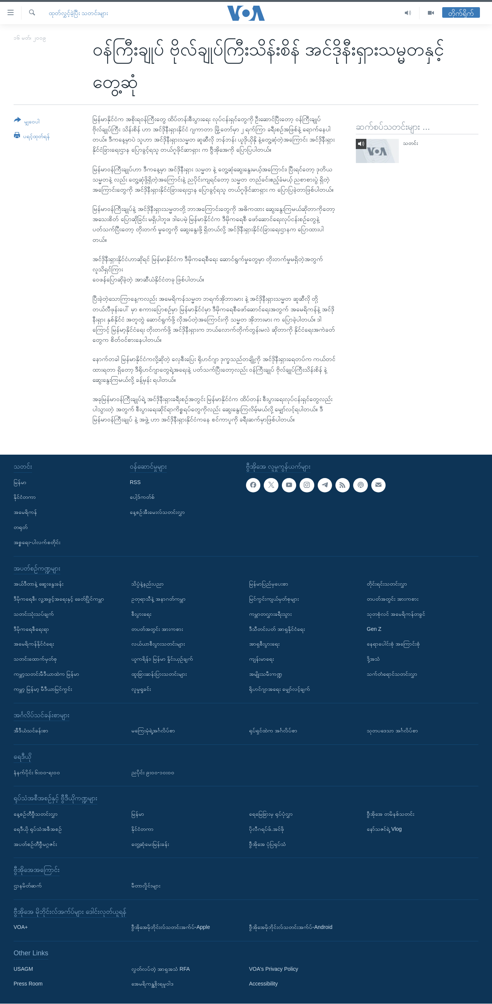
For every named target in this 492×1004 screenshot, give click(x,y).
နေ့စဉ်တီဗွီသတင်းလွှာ (36, 814)
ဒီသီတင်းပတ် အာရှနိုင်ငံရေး (277, 629)
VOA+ (21, 927)
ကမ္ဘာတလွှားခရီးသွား (270, 614)
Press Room (28, 984)
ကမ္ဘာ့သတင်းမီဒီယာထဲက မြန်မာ (46, 674)
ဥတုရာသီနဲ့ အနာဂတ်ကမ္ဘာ (158, 599)
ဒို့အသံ (373, 659)
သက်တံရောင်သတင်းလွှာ (392, 674)
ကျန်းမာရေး (261, 659)
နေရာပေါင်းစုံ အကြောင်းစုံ (393, 644)
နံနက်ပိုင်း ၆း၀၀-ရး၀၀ (37, 772)
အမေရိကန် (25, 512)
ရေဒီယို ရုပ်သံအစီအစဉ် (38, 829)
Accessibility (263, 984)
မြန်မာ (20, 482)
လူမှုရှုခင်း (141, 689)
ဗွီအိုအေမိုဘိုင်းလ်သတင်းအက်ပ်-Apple (170, 927)
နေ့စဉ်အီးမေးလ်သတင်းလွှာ (157, 512)
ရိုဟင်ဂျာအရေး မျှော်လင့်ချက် (279, 689)
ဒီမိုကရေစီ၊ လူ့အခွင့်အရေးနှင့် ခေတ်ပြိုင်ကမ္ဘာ (59, 599)
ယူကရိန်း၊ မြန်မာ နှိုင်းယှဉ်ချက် (162, 659)
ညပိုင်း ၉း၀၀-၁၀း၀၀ (152, 772)
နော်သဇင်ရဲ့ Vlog (384, 829)
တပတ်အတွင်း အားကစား (157, 629)
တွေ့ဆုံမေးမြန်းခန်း (150, 844)
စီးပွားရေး (141, 614)
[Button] (27, 122)
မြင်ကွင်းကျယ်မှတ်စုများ (274, 599)
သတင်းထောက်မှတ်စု (35, 659)
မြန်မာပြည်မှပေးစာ (268, 584)
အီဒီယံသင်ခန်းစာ (31, 731)
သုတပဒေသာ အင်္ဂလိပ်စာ (392, 731)
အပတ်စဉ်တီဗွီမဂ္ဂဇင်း (35, 844)
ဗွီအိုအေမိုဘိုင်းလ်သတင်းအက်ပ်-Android (290, 927)
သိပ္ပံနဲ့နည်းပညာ (147, 584)
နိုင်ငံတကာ (25, 497)
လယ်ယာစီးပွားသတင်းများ (158, 644)
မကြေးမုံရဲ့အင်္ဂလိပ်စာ (153, 731)
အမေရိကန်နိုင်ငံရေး (34, 644)
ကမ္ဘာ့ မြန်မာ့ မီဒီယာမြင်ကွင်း (43, 689)
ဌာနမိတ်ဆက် (28, 886)
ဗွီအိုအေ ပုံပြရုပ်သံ (267, 844)
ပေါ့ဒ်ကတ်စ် (142, 497)
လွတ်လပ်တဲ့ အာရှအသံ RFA (160, 969)
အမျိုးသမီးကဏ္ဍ (265, 674)
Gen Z (374, 629)
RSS (135, 482)
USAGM (23, 969)
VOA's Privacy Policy (273, 969)
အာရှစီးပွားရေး (264, 644)
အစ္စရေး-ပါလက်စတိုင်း (37, 542)
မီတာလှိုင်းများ (145, 886)
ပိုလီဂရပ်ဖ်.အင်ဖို (266, 829)
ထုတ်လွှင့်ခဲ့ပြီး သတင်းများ (78, 13)
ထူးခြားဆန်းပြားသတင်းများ (159, 674)
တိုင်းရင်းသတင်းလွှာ (387, 584)
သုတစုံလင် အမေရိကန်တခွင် (396, 614)
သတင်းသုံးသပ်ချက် (34, 614)
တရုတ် (21, 527)
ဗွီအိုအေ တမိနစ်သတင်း (390, 814)
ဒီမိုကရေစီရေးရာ (31, 629)
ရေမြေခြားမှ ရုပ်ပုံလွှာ (271, 814)
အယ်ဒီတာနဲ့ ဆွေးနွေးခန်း (38, 584)
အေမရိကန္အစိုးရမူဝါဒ (152, 984)
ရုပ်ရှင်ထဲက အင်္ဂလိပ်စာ (273, 731)
